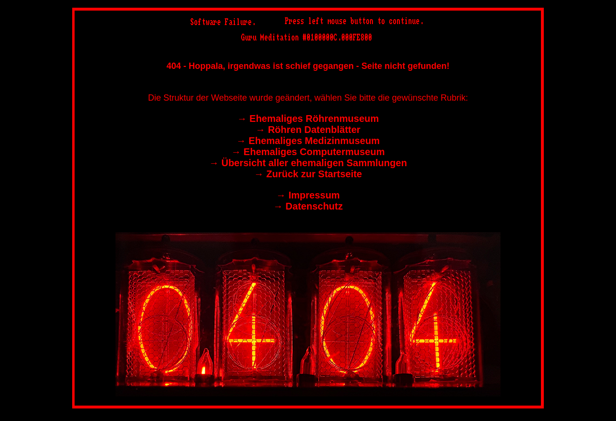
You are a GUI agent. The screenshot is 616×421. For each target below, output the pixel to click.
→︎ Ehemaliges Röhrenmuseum (308, 118)
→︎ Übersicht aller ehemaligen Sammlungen (308, 163)
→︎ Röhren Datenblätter (308, 129)
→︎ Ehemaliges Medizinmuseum (308, 140)
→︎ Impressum (308, 195)
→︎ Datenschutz (308, 206)
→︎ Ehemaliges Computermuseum (308, 151)
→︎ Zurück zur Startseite (308, 174)
